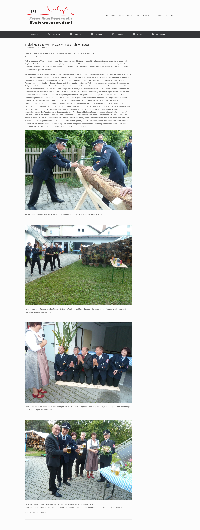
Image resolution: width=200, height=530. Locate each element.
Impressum (170, 15)
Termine (75, 34)
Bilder (137, 34)
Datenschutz (158, 15)
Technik (96, 34)
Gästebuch (158, 34)
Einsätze (117, 34)
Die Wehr (54, 34)
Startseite (34, 34)
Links (138, 15)
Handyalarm (111, 15)
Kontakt (146, 15)
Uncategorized (41, 512)
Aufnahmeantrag (125, 15)
